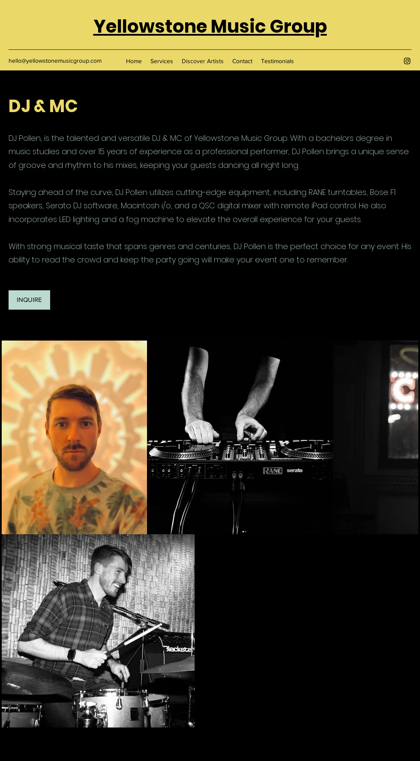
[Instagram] (407, 61)
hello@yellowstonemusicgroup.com (55, 60)
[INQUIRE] (29, 300)
